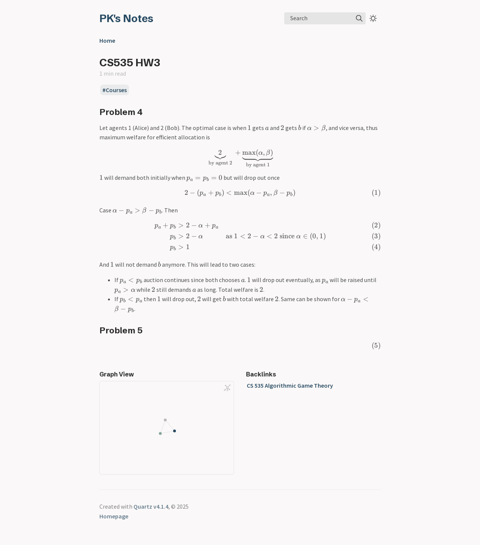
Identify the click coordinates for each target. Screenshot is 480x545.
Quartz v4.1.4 (151, 506)
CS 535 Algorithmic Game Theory (290, 385)
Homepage (113, 516)
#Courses (114, 90)
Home (107, 40)
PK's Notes (126, 18)
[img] (359, 18)
